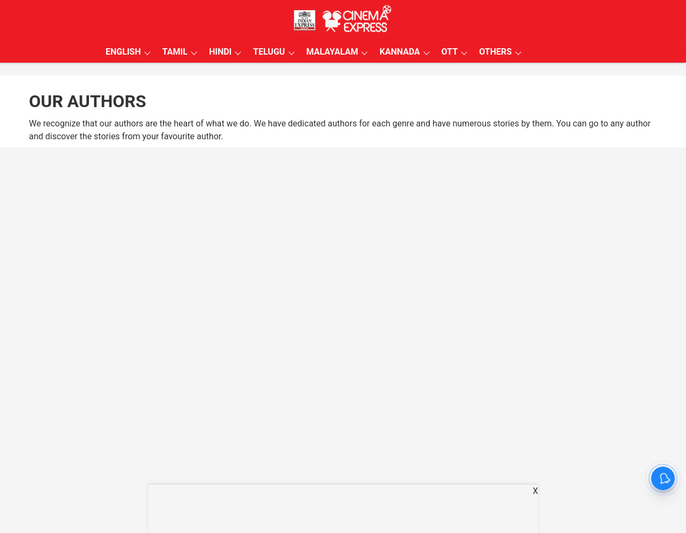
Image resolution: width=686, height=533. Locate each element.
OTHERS (495, 52)
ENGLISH (123, 52)
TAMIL (175, 52)
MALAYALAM (333, 52)
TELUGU (269, 52)
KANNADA (399, 52)
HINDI (220, 52)
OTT (450, 52)
